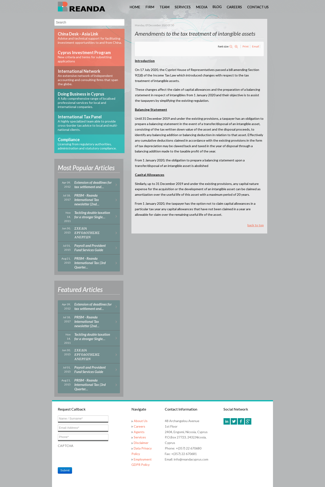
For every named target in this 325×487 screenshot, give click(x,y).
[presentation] (93, 458)
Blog (217, 7)
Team (164, 7)
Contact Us (258, 7)
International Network (88, 77)
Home (135, 7)
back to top (255, 225)
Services (183, 7)
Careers (234, 7)
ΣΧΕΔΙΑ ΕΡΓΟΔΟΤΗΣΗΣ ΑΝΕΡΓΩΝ (87, 232)
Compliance (87, 143)
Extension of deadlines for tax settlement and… (93, 184)
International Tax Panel (88, 122)
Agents (139, 432)
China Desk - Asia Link (90, 37)
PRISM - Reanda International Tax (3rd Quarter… (90, 262)
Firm (149, 7)
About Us (141, 421)
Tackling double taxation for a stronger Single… (92, 214)
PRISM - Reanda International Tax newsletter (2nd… (86, 199)
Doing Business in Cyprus (86, 100)
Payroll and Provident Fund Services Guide (90, 247)
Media (201, 7)
